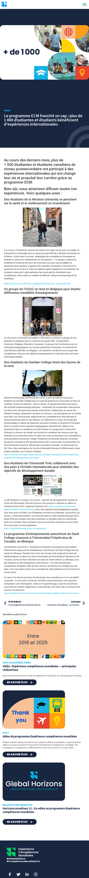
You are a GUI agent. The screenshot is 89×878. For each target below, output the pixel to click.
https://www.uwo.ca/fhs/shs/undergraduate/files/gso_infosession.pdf (37, 283)
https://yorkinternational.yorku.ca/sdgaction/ (25, 528)
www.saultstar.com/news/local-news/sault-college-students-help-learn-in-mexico (41, 593)
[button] (84, 4)
